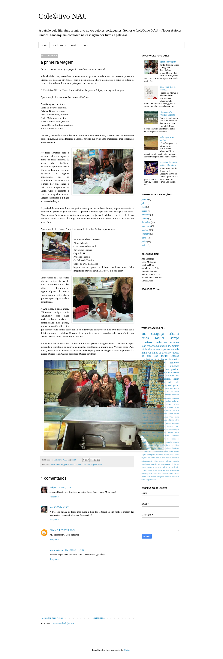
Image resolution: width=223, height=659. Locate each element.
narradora (175, 458)
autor (53, 464)
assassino (175, 423)
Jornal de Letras (171, 391)
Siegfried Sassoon (149, 417)
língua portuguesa (148, 455)
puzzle (173, 467)
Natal (150, 414)
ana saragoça (153, 334)
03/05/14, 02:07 (61, 507)
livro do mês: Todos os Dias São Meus (168, 163)
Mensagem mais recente (52, 618)
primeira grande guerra (168, 385)
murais (158, 458)
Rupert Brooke (173, 414)
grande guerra (157, 375)
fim (155, 445)
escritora (175, 394)
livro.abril (164, 451)
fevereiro (146, 214)
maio (144, 245)
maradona (159, 455)
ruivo (150, 470)
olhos (156, 461)
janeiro (145, 199)
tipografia (160, 477)
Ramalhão (163, 414)
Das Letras (155, 372)
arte (163, 423)
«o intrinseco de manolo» (160, 362)
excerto (145, 375)
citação (175, 355)
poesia (144, 379)
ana (51, 507)
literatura (73, 464)
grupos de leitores (164, 448)
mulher (168, 401)
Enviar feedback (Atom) (63, 623)
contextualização (148, 439)
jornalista (145, 451)
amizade (151, 423)
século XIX (146, 477)
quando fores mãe (150, 391)
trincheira (175, 477)
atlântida (153, 388)
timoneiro (174, 359)
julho (144, 203)
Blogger (127, 650)
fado (143, 398)
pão (88, 464)
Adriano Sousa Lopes (150, 407)
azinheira (153, 426)
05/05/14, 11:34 (68, 530)
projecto (151, 467)
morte (176, 388)
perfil (151, 369)
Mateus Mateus (166, 410)
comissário (145, 436)
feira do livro (151, 398)
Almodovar (162, 407)
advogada (145, 420)
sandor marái (157, 470)
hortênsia (175, 448)
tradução (168, 477)
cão (168, 439)
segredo (166, 470)
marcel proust (169, 455)
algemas (171, 420)
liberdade (157, 451)
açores (176, 372)
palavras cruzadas (172, 461)
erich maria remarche (163, 442)
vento (144, 480)
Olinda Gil (55, 530)
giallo (154, 448)
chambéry (167, 394)
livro (80, 464)
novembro (146, 226)
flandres (160, 445)
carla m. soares (167, 342)
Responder (54, 496)
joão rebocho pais (151, 345)
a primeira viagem (168, 61)
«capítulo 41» (162, 369)
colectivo (59, 464)
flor (164, 445)
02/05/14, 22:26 (64, 487)
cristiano (158, 439)
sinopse (145, 388)
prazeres (145, 467)
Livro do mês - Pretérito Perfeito (167, 113)
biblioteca (145, 429)
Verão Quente (162, 417)
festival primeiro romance (168, 398)
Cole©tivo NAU (63, 16)
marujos (74, 45)
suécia (177, 473)
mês (163, 458)
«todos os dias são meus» (160, 354)
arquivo (157, 423)
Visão (171, 417)
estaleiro (176, 442)
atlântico (145, 426)
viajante (149, 480)
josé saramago (147, 401)
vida (161, 391)
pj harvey (175, 464)
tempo (153, 477)
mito (153, 458)
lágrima (176, 451)
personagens (165, 464)
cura (164, 439)
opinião (161, 461)
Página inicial (99, 618)
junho (144, 241)
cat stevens (168, 432)
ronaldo (144, 470)
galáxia (176, 445)
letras (156, 401)
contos (164, 372)
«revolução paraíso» (153, 365)
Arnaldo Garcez (173, 407)
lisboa (161, 401)
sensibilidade (174, 470)
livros (85, 45)
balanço (170, 426)
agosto (151, 420)
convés (44, 45)
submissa (170, 473)
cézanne (173, 439)
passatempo (146, 464)
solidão (154, 473)
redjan (53, 487)
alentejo (145, 394)
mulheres (175, 401)
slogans (148, 473)
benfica (161, 388)
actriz (177, 417)
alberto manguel (161, 420)
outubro (145, 230)
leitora (151, 451)
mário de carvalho (150, 404)
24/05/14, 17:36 (76, 550)
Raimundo (173, 365)
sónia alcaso (148, 349)
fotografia (169, 445)
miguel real (146, 458)
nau (84, 464)
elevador (151, 442)
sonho (159, 473)
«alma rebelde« (172, 404)
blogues (176, 429)
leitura (159, 349)
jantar (66, 464)
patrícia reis (155, 464)
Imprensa (155, 410)
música (168, 458)
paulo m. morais (170, 345)
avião (159, 394)
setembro (146, 233)
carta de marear (59, 45)
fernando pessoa (147, 445)
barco (177, 426)
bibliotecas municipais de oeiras (161, 429)
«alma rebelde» (164, 379)
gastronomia (146, 448)
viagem (94, 464)
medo (177, 455)
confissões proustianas (154, 359)
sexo (143, 473)
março (144, 211)
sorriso (164, 473)
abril (144, 207)
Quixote (156, 414)
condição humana (161, 436)
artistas (168, 423)
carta (148, 432)
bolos (144, 432)
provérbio (158, 467)
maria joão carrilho (59, 550)
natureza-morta (147, 461)
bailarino (162, 426)
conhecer (176, 436)
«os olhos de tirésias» (159, 352)
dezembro (146, 222)
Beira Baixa (146, 410)
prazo (162, 404)
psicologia (166, 467)
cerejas (176, 432)
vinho (100, 464)
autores (152, 394)
